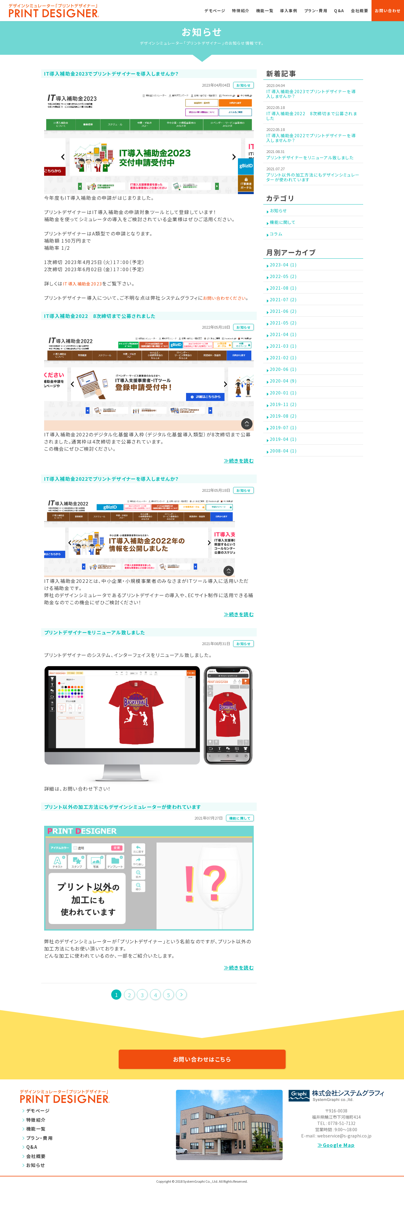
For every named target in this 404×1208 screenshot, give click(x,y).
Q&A (339, 10)
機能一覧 (264, 10)
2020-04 (285, 424)
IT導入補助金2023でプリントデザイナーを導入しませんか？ (312, 94)
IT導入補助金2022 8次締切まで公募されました (313, 117)
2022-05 (285, 298)
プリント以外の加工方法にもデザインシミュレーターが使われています (312, 188)
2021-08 (285, 312)
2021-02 (285, 396)
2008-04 (285, 508)
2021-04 (285, 368)
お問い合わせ (388, 10)
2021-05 (285, 354)
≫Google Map (336, 1166)
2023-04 (285, 284)
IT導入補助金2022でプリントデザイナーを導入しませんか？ (312, 141)
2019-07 (285, 480)
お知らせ (241, 86)
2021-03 (285, 382)
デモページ (215, 10)
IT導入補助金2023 (85, 285)
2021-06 (285, 340)
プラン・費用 (316, 10)
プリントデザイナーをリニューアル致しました (311, 164)
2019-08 (285, 466)
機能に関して (237, 835)
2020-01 (285, 438)
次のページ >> (181, 1012)
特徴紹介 (240, 10)
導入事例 (288, 10)
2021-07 (285, 326)
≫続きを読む (238, 471)
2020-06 (285, 410)
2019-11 (285, 452)
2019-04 (285, 494)
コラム (277, 251)
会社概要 (359, 10)
